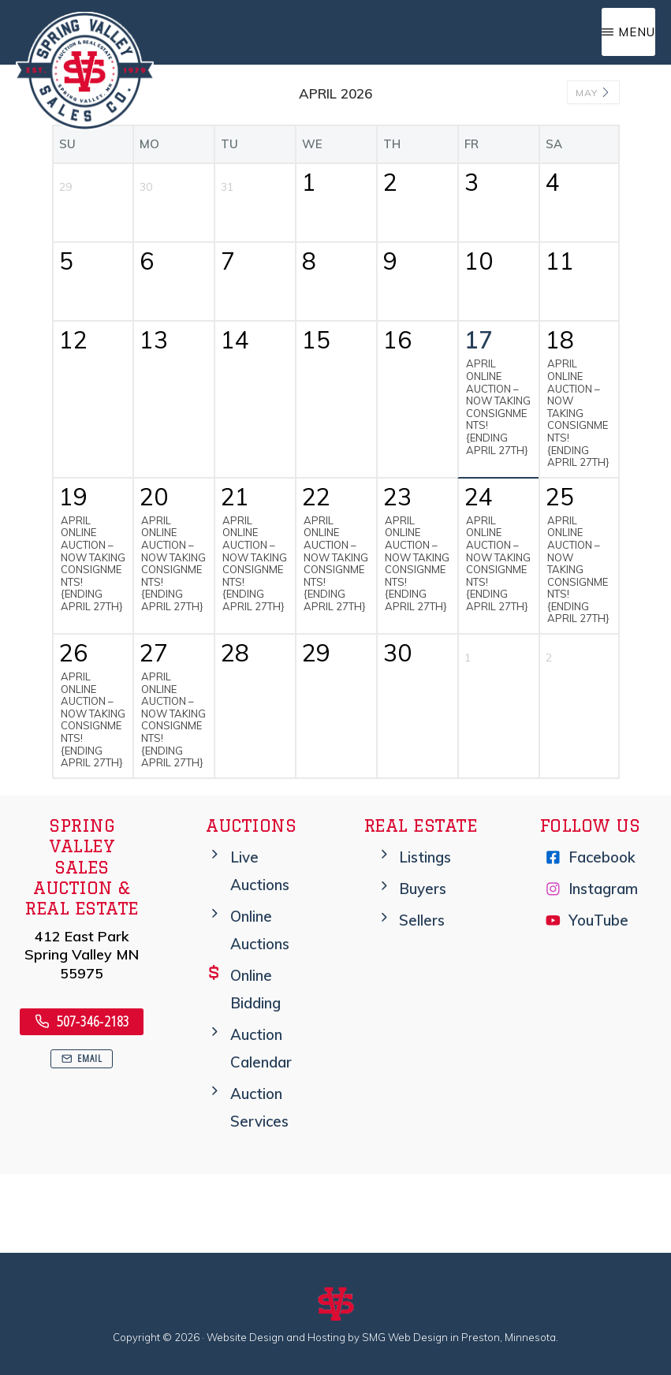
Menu (636, 31)
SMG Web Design (405, 1337)
